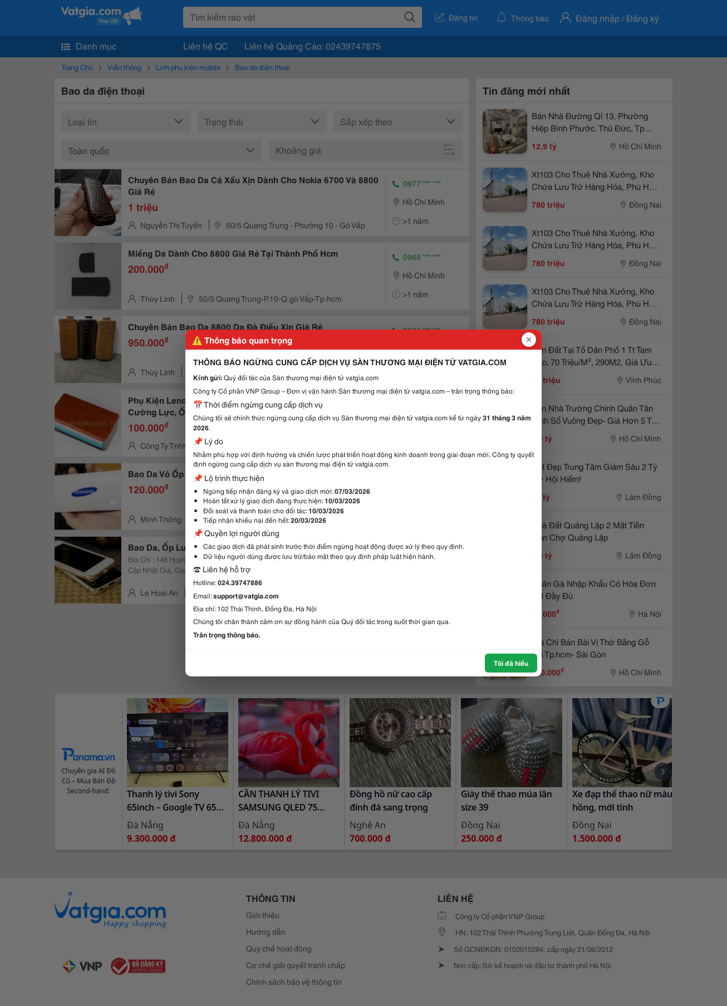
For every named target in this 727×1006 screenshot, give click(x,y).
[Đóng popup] (529, 339)
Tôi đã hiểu (511, 663)
